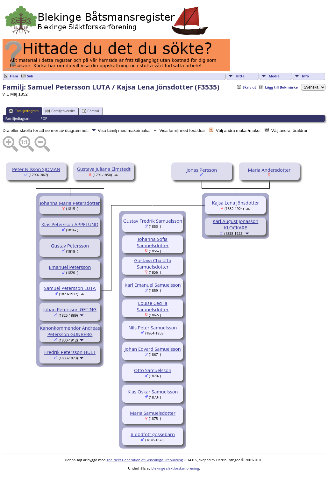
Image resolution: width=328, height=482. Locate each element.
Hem (14, 76)
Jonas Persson (202, 170)
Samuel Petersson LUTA (70, 288)
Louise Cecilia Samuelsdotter (152, 306)
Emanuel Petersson (70, 267)
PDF (43, 118)
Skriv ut (249, 87)
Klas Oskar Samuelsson (152, 391)
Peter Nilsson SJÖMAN (36, 169)
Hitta (240, 76)
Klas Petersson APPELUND (69, 224)
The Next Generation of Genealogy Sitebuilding (144, 459)
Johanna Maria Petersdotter (70, 203)
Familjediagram (24, 111)
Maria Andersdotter (269, 170)
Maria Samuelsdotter (152, 413)
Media (274, 76)
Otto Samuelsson (152, 370)
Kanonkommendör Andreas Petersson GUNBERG (70, 331)
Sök (30, 76)
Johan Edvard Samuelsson (153, 349)
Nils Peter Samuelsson (153, 327)
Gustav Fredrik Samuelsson (152, 221)
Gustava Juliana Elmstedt (104, 169)
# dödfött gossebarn (153, 434)
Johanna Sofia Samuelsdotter (152, 242)
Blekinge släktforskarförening (175, 468)
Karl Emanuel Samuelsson (153, 285)
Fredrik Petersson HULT (70, 352)
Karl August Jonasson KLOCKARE (236, 224)
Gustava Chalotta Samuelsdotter (152, 263)
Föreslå (90, 111)
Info (305, 76)
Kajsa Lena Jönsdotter (235, 202)
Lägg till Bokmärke (281, 87)
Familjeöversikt (60, 111)
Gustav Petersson (70, 245)
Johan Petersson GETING (69, 309)
